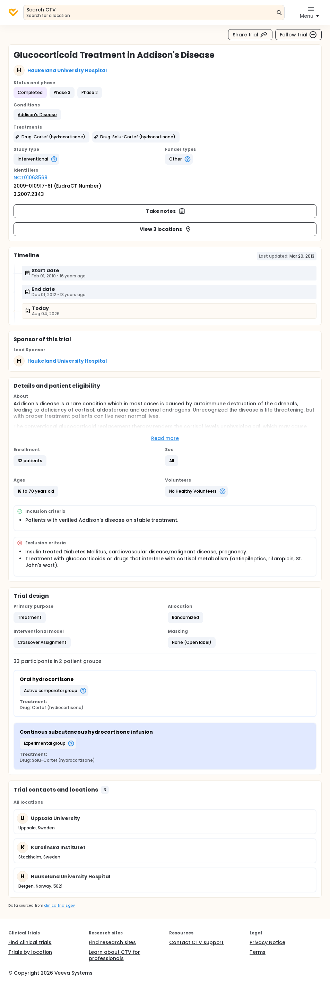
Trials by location (30, 952)
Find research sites (112, 942)
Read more (165, 438)
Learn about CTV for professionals (114, 955)
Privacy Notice (267, 942)
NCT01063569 (30, 177)
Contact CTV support (196, 942)
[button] (37, 114)
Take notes (166, 211)
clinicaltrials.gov (59, 905)
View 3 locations (166, 229)
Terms (258, 952)
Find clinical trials (29, 942)
